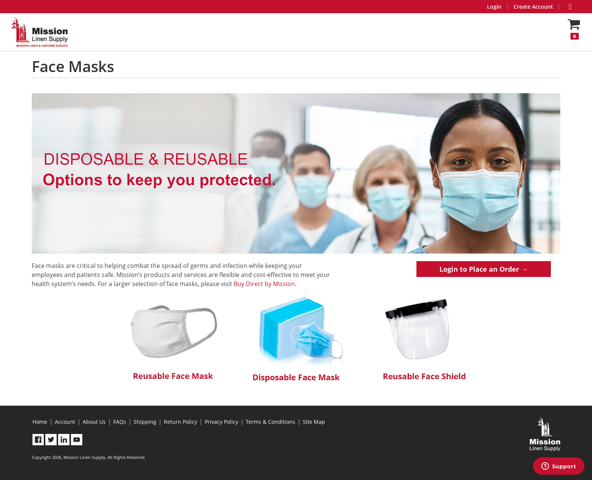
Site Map (314, 421)
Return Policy (180, 421)
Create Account (533, 6)
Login (494, 6)
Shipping (145, 421)
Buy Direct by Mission (264, 284)
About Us (94, 421)
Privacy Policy (221, 421)
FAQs (119, 421)
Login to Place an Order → (483, 269)
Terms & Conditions (270, 421)
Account (65, 421)
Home (39, 421)
